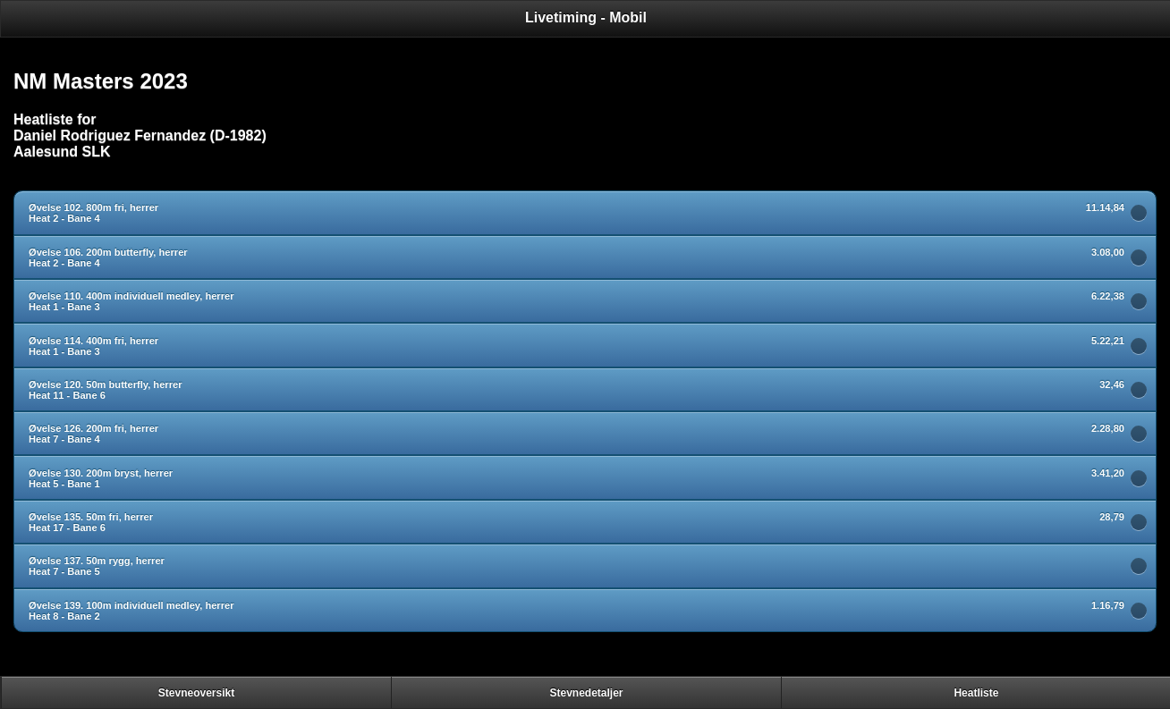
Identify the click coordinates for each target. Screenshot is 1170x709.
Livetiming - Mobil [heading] (586, 17)
